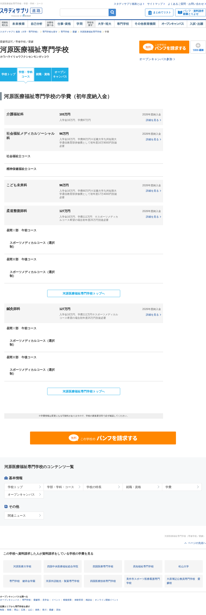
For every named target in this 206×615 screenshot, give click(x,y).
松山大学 (184, 566)
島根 (9, 610)
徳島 (37, 610)
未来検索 (18, 24)
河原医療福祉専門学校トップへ (84, 293)
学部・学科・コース (60, 487)
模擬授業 (67, 600)
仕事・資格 (64, 24)
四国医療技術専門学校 (103, 581)
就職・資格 (43, 74)
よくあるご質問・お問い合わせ (186, 3)
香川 (44, 610)
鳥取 (2, 610)
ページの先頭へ (197, 543)
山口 (30, 610)
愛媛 (75, 32)
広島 (23, 610)
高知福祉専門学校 (143, 566)
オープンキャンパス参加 (155, 59)
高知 (58, 610)
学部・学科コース (26, 74)
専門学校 (123, 24)
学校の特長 (93, 487)
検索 (112, 12)
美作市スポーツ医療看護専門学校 (143, 580)
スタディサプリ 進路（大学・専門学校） (19, 32)
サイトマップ (155, 3)
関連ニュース (17, 515)
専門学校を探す (50, 32)
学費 (168, 487)
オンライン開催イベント (106, 600)
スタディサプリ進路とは (128, 3)
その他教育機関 (145, 24)
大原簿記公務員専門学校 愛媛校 (183, 580)
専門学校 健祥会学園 (22, 581)
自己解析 (36, 24)
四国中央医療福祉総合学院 (62, 566)
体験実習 (78, 600)
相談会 (89, 600)
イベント (56, 600)
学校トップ (8, 74)
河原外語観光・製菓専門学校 (62, 581)
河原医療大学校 (22, 566)
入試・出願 (196, 24)
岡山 (16, 610)
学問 (80, 24)
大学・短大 (104, 24)
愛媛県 (36, 600)
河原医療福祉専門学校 (90, 32)
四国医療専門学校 (103, 566)
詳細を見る (152, 120)
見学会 (45, 600)
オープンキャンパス (173, 24)
